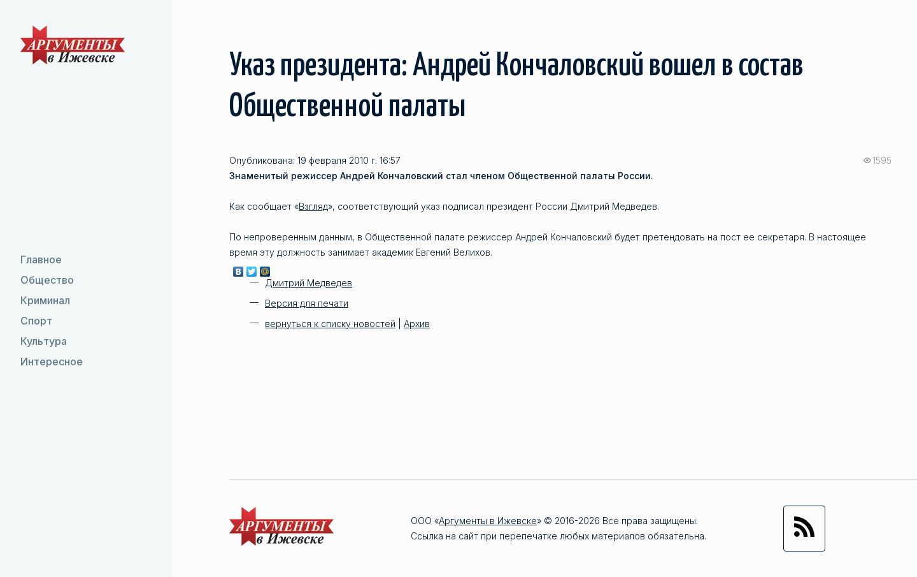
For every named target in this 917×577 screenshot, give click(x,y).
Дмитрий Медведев (308, 282)
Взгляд (313, 206)
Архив (417, 323)
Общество (47, 280)
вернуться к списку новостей (330, 323)
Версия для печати (306, 303)
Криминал (45, 300)
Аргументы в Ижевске (488, 520)
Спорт (36, 320)
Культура (43, 341)
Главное (41, 259)
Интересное (51, 361)
